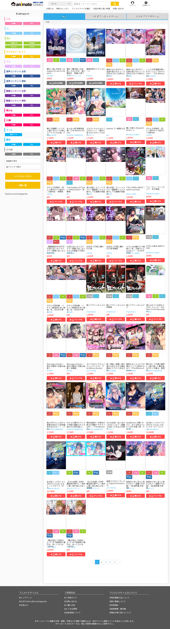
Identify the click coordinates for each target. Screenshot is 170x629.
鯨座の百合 (51, 253)
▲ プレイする (135, 83)
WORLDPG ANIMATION (75, 135)
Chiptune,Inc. (91, 312)
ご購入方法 (69, 605)
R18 (32, 23)
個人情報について (118, 601)
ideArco (149, 312)
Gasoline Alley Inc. (152, 429)
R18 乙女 (13, 47)
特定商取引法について (119, 597)
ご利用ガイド (70, 597)
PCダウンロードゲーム (106, 16)
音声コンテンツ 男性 (16, 81)
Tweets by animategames (16, 193)
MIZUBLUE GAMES (132, 134)
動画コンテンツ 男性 (16, 100)
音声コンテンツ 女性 (16, 71)
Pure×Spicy (51, 547)
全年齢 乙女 (13, 43)
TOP (47, 22)
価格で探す (11, 161)
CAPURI (109, 76)
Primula (89, 75)
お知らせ (23, 605)
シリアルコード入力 (22, 176)
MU (68, 194)
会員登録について (72, 612)
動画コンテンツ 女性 (16, 90)
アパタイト (90, 135)
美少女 (9, 110)
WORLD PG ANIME (132, 253)
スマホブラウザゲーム (147, 16)
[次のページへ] (119, 562)
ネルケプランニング (74, 75)
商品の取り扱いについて (120, 612)
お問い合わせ (70, 601)
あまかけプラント (73, 488)
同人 (9, 38)
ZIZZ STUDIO (111, 488)
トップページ (25, 597)
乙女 (8, 18)
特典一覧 (22, 185)
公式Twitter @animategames (34, 601)
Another (49, 370)
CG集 (8, 120)
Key (107, 135)
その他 (9, 149)
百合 (8, 61)
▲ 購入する (115, 83)
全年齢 (13, 23)
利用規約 (114, 605)
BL (8, 28)
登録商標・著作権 (118, 608)
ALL (64, 16)
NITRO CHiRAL (131, 194)
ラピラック (130, 488)
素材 (8, 139)
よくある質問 (70, 608)
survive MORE (151, 76)
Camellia (50, 75)
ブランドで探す (13, 166)
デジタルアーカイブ (15, 51)
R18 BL (32, 47)
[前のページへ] (93, 562)
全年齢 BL (32, 43)
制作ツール (13, 134)
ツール (9, 129)
